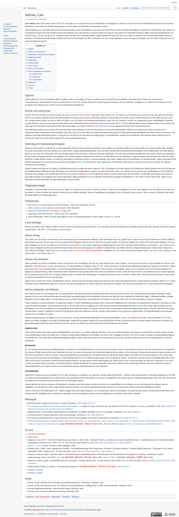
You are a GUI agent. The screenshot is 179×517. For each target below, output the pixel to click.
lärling (150, 130)
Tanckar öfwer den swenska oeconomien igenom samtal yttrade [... (53, 406)
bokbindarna (30, 159)
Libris (84, 403)
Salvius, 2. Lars (34, 446)
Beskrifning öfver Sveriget (43, 266)
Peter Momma (101, 126)
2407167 (90, 403)
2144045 (31, 463)
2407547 (132, 418)
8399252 (109, 451)
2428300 (135, 412)
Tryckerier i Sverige (35, 470)
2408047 (99, 415)
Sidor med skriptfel (42, 497)
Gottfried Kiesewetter (139, 318)
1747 (38, 253)
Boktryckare (56, 497)
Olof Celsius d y (34, 205)
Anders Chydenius (35, 208)
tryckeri (87, 115)
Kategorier (30, 497)
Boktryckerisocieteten (82, 118)
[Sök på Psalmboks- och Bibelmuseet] (159, 8)
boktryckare (89, 23)
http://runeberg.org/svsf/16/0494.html (146, 424)
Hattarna (107, 174)
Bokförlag (75, 497)
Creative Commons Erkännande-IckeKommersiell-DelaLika (63, 510)
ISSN (92, 443)
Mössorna (83, 174)
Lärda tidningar (65, 230)
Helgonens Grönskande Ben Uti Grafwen (43, 211)
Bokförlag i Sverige (35, 473)
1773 (53, 253)
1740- (150, 251)
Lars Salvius (42, 19)
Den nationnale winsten (52, 208)
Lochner (124, 318)
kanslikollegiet (82, 154)
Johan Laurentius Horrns (74, 115)
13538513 (169, 406)
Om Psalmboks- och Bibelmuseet (47, 514)
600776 (126, 424)
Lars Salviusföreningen (36, 434)
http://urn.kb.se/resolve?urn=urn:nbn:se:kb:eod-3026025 (49, 409)
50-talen (160, 251)
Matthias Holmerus (100, 189)
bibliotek (118, 375)
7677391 (111, 457)
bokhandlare (73, 171)
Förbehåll (63, 514)
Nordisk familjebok (50, 446)
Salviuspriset (33, 437)
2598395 (127, 443)
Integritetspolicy (29, 514)
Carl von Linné (78, 251)
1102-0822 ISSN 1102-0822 (157, 461)
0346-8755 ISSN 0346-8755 (105, 443)
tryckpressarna (76, 245)
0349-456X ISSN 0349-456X (88, 451)
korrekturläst (62, 245)
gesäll (158, 130)
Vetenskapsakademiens (94, 251)
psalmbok (147, 162)
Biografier (66, 497)
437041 (125, 467)
